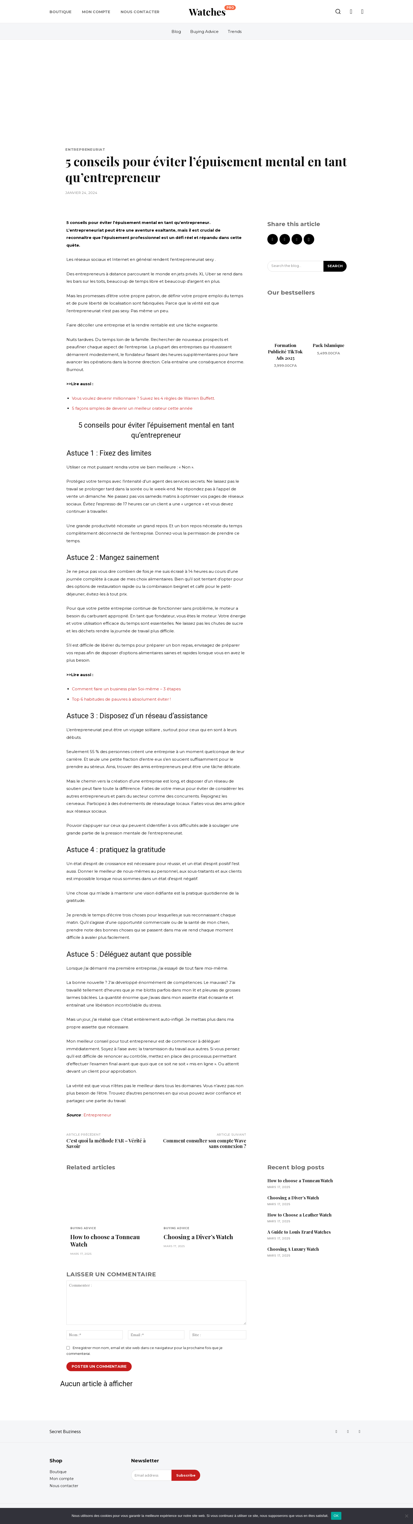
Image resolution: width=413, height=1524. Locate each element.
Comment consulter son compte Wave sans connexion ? (204, 1143)
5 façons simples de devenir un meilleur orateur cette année (132, 408)
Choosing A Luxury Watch (293, 1249)
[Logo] (212, 11)
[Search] (335, 266)
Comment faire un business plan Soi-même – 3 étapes (126, 688)
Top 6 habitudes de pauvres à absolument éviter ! (121, 699)
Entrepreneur (97, 1114)
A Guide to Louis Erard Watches (299, 1232)
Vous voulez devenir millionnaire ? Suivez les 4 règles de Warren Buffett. (143, 398)
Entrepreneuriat (85, 149)
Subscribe (185, 1475)
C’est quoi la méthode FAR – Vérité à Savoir (106, 1143)
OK (336, 1516)
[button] (338, 11)
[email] (151, 1475)
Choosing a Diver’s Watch (198, 1237)
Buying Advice (83, 1228)
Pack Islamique (328, 345)
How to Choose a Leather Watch (299, 1215)
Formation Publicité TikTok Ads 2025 (285, 351)
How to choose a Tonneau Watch (105, 1240)
